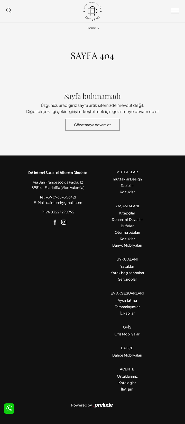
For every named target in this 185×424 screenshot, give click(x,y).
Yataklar (127, 266)
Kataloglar (127, 382)
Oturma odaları (127, 232)
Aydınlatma (127, 300)
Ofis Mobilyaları (127, 334)
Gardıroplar (127, 279)
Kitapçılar (127, 213)
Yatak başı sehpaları (127, 272)
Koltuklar (127, 191)
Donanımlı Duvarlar (127, 219)
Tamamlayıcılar (127, 306)
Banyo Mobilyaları (127, 245)
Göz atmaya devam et (92, 124)
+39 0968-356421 (61, 197)
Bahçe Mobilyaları (127, 355)
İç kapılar (127, 313)
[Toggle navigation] (175, 11)
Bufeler (127, 225)
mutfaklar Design (127, 179)
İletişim (127, 389)
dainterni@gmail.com (64, 202)
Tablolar (127, 185)
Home (91, 28)
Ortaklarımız (127, 376)
